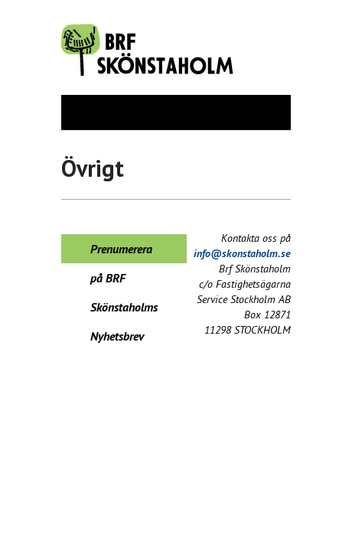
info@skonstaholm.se (242, 253)
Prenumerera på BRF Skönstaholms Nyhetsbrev (124, 252)
